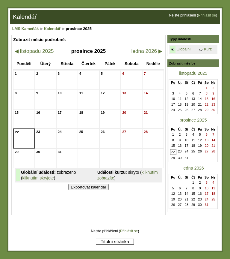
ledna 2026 (146, 51)
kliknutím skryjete (38, 178)
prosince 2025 (193, 120)
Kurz (208, 49)
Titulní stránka (115, 241)
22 (173, 152)
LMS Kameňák (25, 28)
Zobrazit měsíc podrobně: (39, 39)
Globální (183, 49)
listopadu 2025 (34, 51)
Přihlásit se (207, 15)
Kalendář (52, 28)
